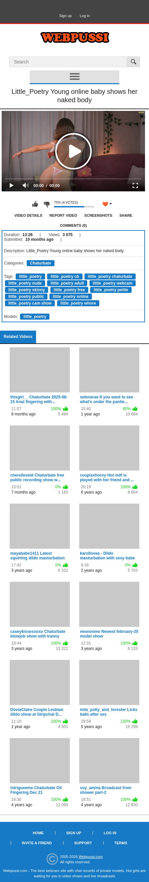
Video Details (28, 215)
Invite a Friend (37, 843)
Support (83, 843)
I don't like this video (46, 204)
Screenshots (98, 215)
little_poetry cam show (29, 303)
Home (38, 833)
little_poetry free (69, 290)
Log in (85, 16)
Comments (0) (73, 225)
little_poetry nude (25, 283)
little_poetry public (26, 296)
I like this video (35, 204)
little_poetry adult (67, 283)
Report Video (63, 215)
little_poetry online (71, 296)
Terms (120, 843)
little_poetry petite (111, 290)
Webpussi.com (91, 857)
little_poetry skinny (26, 290)
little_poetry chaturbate (110, 276)
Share (125, 215)
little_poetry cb (64, 276)
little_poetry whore (78, 303)
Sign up (65, 16)
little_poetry (30, 276)
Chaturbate (40, 263)
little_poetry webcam (113, 283)
